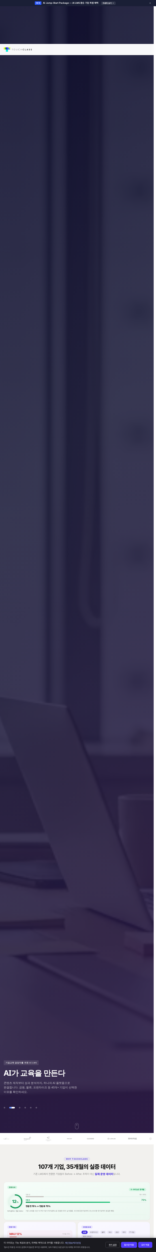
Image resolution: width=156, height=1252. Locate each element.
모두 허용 (145, 1245)
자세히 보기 (108, 3)
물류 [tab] (103, 1236)
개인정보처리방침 (73, 1243)
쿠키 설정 (113, 1245)
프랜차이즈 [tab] (94, 1236)
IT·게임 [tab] (131, 1236)
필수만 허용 (129, 1245)
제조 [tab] (110, 1236)
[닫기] (150, 3)
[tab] (4, 1107)
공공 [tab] (117, 1236)
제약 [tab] (123, 1236)
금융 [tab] (84, 1236)
